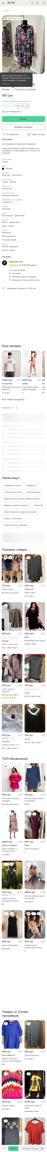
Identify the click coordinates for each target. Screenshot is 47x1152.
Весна (5, 222)
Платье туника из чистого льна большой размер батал (12, 1059)
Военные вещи (34, 492)
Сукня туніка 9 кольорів (8, 690)
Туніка (27, 693)
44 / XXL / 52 (22, 106)
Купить (23, 119)
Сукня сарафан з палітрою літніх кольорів (9, 850)
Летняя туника (8, 1105)
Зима (4, 226)
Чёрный (8, 168)
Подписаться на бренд (25, 89)
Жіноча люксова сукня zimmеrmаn (35, 897)
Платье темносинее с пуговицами (34, 799)
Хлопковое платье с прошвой (11, 799)
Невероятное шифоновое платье (33, 946)
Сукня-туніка (7, 589)
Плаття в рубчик (32, 849)
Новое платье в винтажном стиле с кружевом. (10, 899)
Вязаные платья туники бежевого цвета (22, 499)
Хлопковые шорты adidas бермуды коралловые (30, 388)
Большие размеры (10, 195)
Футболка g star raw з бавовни (11, 388)
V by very (6, 89)
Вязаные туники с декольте (16, 505)
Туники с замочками (13, 518)
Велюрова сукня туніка (35, 640)
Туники (6, 11)
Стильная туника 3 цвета (33, 1106)
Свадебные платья (12, 485)
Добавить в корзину (24, 127)
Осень (11, 226)
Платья (13, 182)
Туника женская (31, 1055)
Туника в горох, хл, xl (11, 745)
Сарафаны (31, 485)
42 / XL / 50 (8, 106)
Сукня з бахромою (10, 945)
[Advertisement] (23, 317)
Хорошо (5, 84)
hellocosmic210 (16, 262)
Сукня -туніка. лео (10, 644)
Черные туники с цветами (15, 525)
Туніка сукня (30, 593)
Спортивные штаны (13, 492)
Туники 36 (38, 505)
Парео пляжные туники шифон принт (20, 512)
